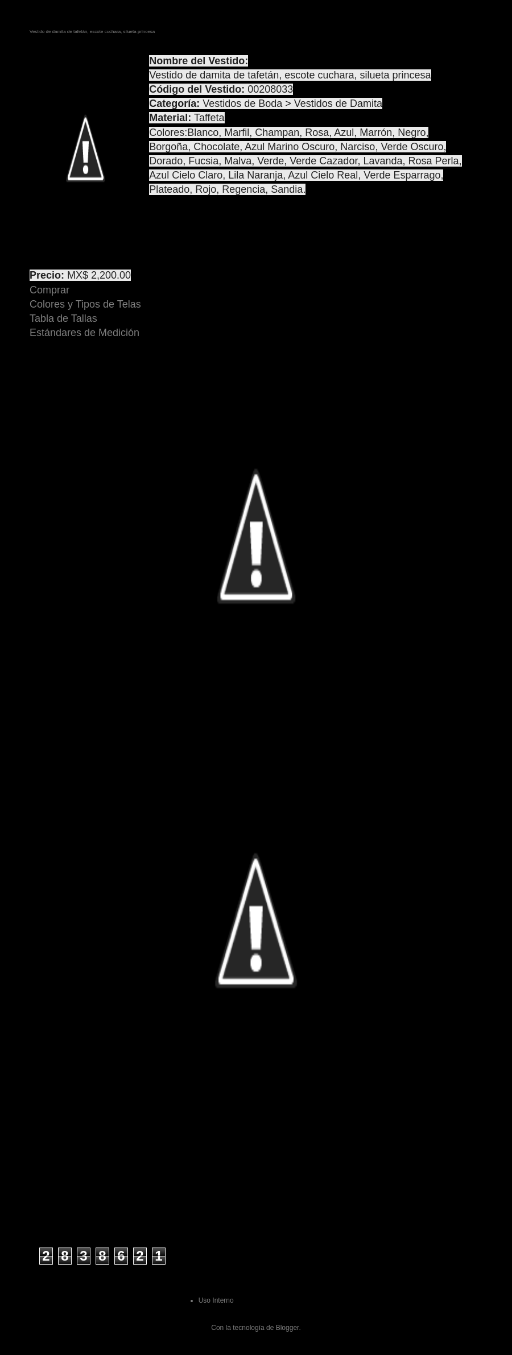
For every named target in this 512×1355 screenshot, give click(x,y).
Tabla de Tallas (63, 318)
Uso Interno (216, 1300)
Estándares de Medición (84, 332)
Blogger (287, 1328)
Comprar (49, 290)
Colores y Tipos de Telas (85, 304)
